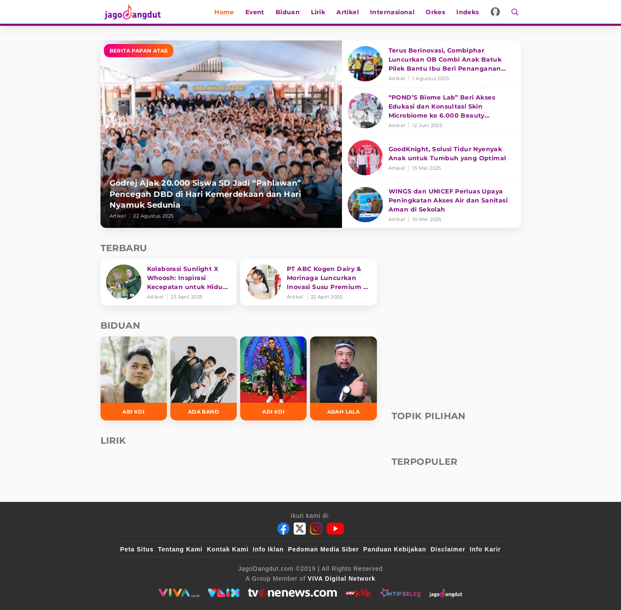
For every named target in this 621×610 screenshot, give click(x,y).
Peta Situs (137, 549)
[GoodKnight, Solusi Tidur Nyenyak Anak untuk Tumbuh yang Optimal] (431, 157)
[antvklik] (358, 592)
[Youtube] (335, 529)
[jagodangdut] (445, 592)
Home (227, 12)
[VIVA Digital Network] (342, 578)
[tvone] (292, 592)
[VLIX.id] (224, 592)
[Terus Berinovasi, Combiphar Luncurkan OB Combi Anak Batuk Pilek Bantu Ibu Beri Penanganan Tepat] (431, 63)
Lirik (321, 12)
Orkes (438, 12)
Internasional (395, 12)
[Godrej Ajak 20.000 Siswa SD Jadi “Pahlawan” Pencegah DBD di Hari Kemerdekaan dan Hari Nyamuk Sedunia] (221, 134)
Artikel (350, 12)
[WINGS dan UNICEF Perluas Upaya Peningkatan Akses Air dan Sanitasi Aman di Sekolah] (431, 204)
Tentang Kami (180, 549)
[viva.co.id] (179, 592)
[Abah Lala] (343, 378)
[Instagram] (316, 529)
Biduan (290, 12)
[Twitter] (300, 529)
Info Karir (485, 549)
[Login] (497, 12)
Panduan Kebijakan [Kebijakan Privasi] (394, 549)
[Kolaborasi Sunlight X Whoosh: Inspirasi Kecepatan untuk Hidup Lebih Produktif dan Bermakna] (168, 282)
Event (257, 12)
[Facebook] (283, 529)
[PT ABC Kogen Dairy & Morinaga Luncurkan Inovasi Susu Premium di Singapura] (308, 282)
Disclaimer (447, 549)
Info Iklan (268, 549)
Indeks (470, 12)
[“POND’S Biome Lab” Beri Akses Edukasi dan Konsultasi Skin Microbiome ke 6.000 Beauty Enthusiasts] (431, 110)
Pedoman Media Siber (323, 549)
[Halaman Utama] (131, 12)
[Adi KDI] (273, 378)
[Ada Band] (203, 378)
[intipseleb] (400, 592)
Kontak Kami (228, 549)
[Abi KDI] (133, 378)
